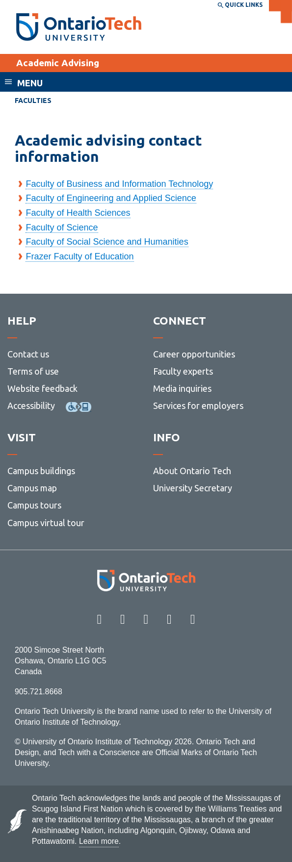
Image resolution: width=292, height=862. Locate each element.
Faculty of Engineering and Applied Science (111, 198)
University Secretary (192, 488)
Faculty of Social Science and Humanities (107, 242)
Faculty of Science (62, 227)
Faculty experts (183, 371)
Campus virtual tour (45, 523)
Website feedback (42, 388)
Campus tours (34, 505)
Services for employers (198, 405)
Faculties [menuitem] (33, 100)
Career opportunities (194, 354)
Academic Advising (57, 62)
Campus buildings (41, 471)
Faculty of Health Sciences (78, 213)
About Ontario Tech (192, 471)
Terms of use (33, 371)
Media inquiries (182, 388)
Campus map (32, 488)
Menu (30, 83)
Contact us (28, 354)
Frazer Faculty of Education (79, 256)
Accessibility (31, 405)
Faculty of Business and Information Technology (119, 184)
